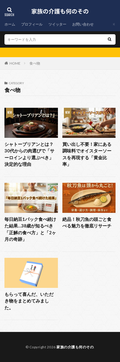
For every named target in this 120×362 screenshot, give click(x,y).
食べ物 (34, 63)
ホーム (9, 24)
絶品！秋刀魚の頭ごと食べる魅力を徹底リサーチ (86, 222)
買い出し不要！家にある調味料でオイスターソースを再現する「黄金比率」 (86, 154)
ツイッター (57, 24)
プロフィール (31, 24)
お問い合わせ (83, 24)
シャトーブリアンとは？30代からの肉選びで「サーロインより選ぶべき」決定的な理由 (29, 154)
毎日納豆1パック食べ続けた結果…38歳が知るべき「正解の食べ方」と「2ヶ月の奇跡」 (30, 229)
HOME (15, 63)
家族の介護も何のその (75, 347)
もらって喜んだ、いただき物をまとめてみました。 (28, 300)
